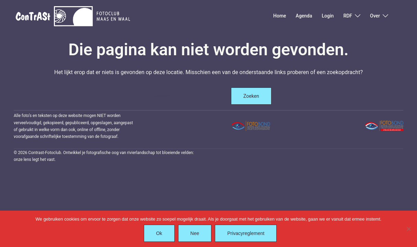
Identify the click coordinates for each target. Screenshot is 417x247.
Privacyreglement (245, 233)
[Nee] (408, 228)
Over (375, 16)
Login (328, 16)
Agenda (304, 16)
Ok (159, 233)
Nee (194, 233)
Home (279, 16)
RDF (347, 16)
